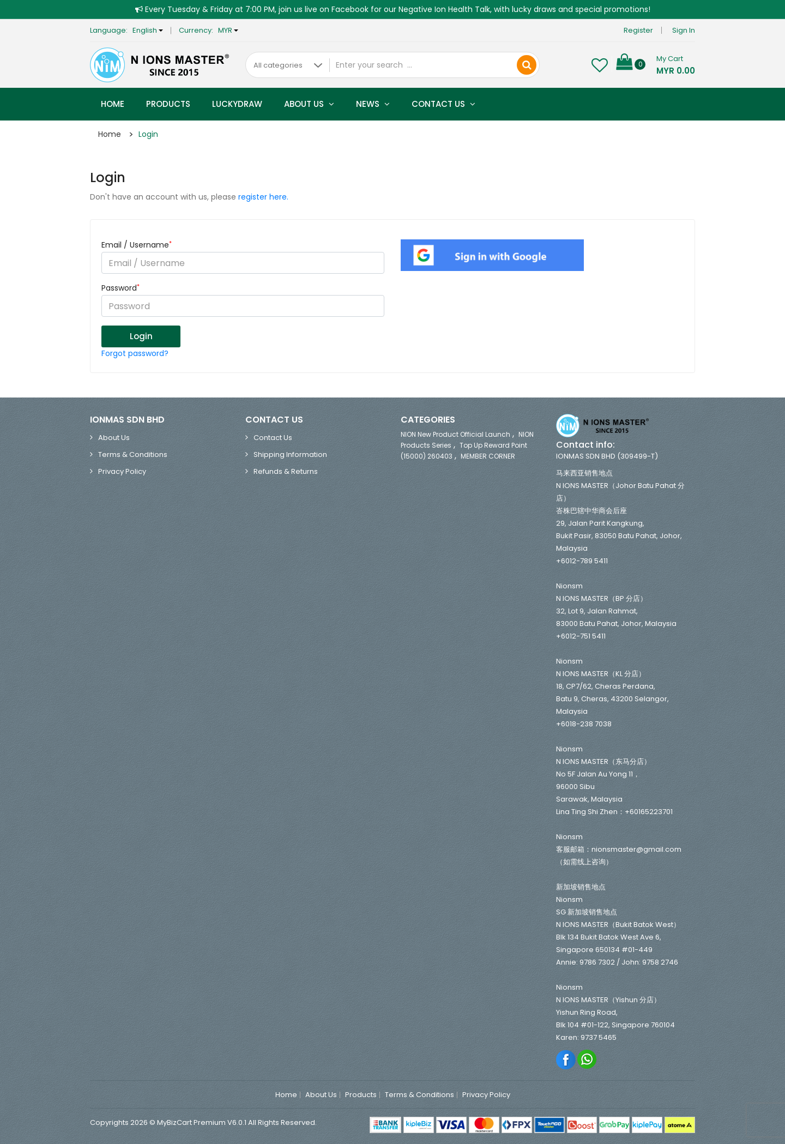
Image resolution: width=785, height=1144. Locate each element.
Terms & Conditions (132, 454)
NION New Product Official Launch (455, 434)
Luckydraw (237, 104)
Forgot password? (134, 353)
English (147, 30)
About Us (309, 104)
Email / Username (136, 244)
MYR (228, 30)
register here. (263, 196)
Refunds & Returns (285, 471)
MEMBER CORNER (488, 456)
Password (120, 287)
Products (168, 104)
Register (638, 30)
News (373, 104)
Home (112, 104)
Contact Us (443, 104)
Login (148, 134)
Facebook (566, 1059)
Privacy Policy (122, 471)
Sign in (683, 30)
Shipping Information (290, 454)
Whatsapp (587, 1059)
